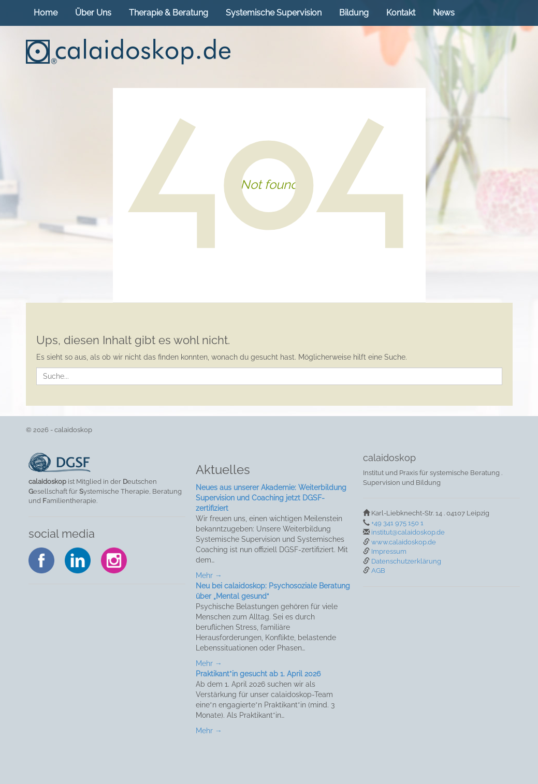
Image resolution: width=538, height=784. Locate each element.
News (444, 13)
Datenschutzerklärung (406, 561)
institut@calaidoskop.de (408, 532)
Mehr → (209, 575)
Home (45, 13)
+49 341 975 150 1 (397, 523)
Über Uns (93, 13)
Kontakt (400, 13)
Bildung (354, 13)
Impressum (388, 551)
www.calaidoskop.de (403, 542)
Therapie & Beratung (168, 13)
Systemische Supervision (274, 13)
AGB (378, 570)
